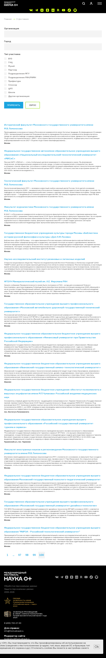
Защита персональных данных (19, 589)
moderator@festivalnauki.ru (17, 639)
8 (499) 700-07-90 (12, 623)
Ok (97, 646)
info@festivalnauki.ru (13, 631)
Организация (11, 28)
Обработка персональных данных (20, 586)
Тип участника (12, 54)
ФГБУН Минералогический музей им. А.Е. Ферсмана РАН (35, 281)
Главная (8, 19)
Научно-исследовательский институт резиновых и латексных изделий (44, 259)
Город (7, 41)
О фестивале (22, 19)
